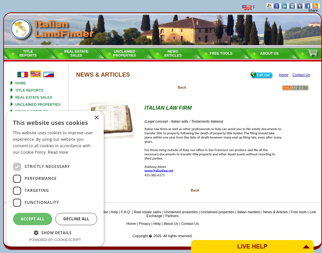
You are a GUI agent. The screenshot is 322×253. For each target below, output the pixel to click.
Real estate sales (33, 97)
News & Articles (275, 212)
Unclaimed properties (38, 104)
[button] (55, 232)
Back (182, 87)
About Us (269, 53)
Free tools (221, 53)
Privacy (145, 224)
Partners (172, 216)
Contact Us (190, 224)
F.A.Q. (126, 212)
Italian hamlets (248, 212)
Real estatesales (76, 53)
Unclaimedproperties (124, 53)
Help (114, 212)
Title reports (29, 90)
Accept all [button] (33, 219)
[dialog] (55, 179)
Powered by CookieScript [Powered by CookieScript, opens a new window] (55, 240)
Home (20, 83)
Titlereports (28, 53)
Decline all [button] (76, 219)
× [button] (96, 118)
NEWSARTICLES (173, 53)
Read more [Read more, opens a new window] (58, 152)
